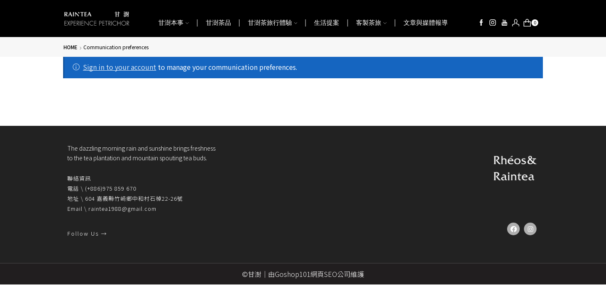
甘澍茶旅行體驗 (273, 22)
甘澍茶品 (218, 22)
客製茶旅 (371, 22)
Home (70, 46)
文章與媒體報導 (426, 22)
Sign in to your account (119, 67)
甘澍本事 (173, 22)
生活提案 (326, 22)
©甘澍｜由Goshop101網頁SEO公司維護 (303, 274)
